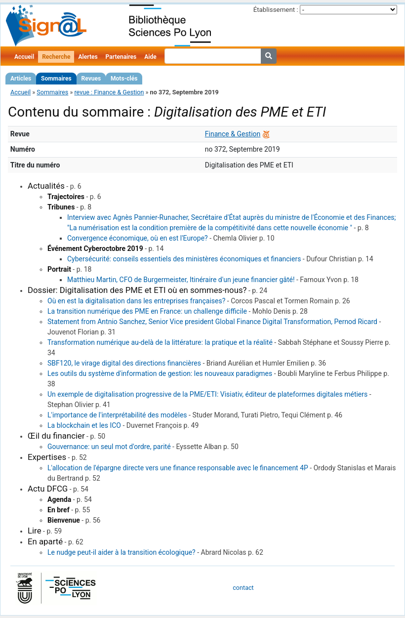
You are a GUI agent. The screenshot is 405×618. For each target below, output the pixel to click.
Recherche (56, 56)
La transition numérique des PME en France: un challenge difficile (147, 311)
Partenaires (121, 56)
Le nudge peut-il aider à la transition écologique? (121, 552)
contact (243, 587)
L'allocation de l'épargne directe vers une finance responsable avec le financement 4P (177, 468)
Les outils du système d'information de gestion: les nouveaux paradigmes (159, 373)
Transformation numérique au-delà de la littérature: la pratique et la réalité (160, 342)
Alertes (87, 56)
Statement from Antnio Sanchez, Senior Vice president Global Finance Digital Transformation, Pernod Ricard (212, 322)
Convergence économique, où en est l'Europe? (137, 238)
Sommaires (56, 78)
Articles (20, 78)
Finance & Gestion (233, 134)
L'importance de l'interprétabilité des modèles (117, 415)
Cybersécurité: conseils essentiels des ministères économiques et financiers (184, 259)
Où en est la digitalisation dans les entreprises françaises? (136, 301)
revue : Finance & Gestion (109, 92)
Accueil (24, 56)
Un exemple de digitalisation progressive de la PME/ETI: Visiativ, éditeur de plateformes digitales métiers (207, 394)
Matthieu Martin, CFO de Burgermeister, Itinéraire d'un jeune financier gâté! (181, 280)
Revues (91, 78)
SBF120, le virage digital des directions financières (124, 363)
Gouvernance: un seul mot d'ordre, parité (109, 447)
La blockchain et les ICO (84, 425)
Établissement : (275, 9)
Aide (150, 56)
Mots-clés (124, 78)
